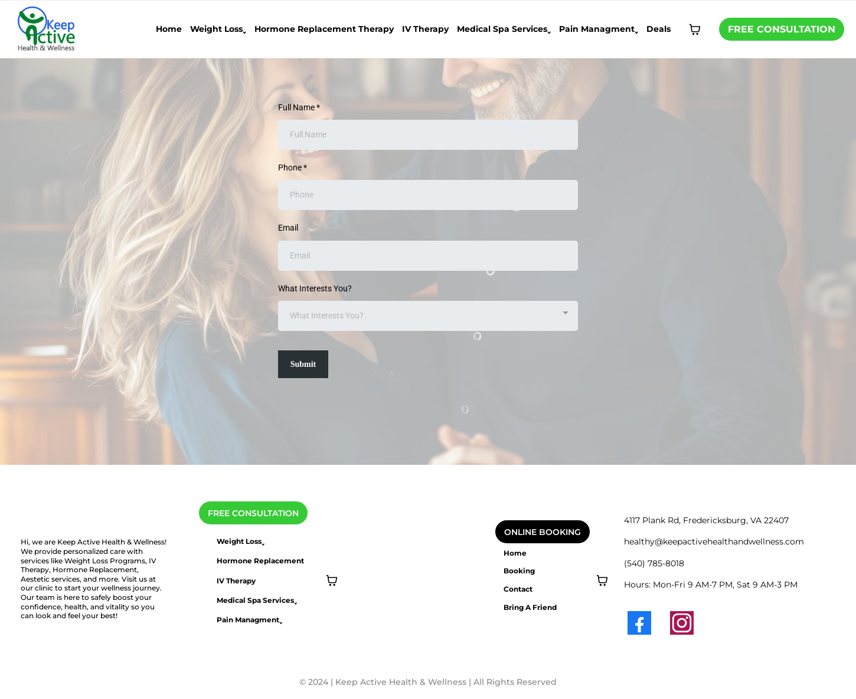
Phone (292, 167)
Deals (658, 29)
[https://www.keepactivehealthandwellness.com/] (88, 527)
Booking (519, 570)
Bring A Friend (530, 607)
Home (169, 29)
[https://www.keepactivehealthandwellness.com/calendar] (405, 509)
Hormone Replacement (260, 560)
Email (288, 227)
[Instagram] (682, 623)
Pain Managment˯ (598, 29)
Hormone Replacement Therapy (324, 29)
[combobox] (428, 316)
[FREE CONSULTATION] (781, 29)
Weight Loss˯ (218, 29)
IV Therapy (425, 29)
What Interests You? (315, 288)
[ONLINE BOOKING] (542, 531)
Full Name (299, 107)
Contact (518, 589)
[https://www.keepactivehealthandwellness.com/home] (47, 28)
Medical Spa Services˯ (504, 29)
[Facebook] (639, 623)
